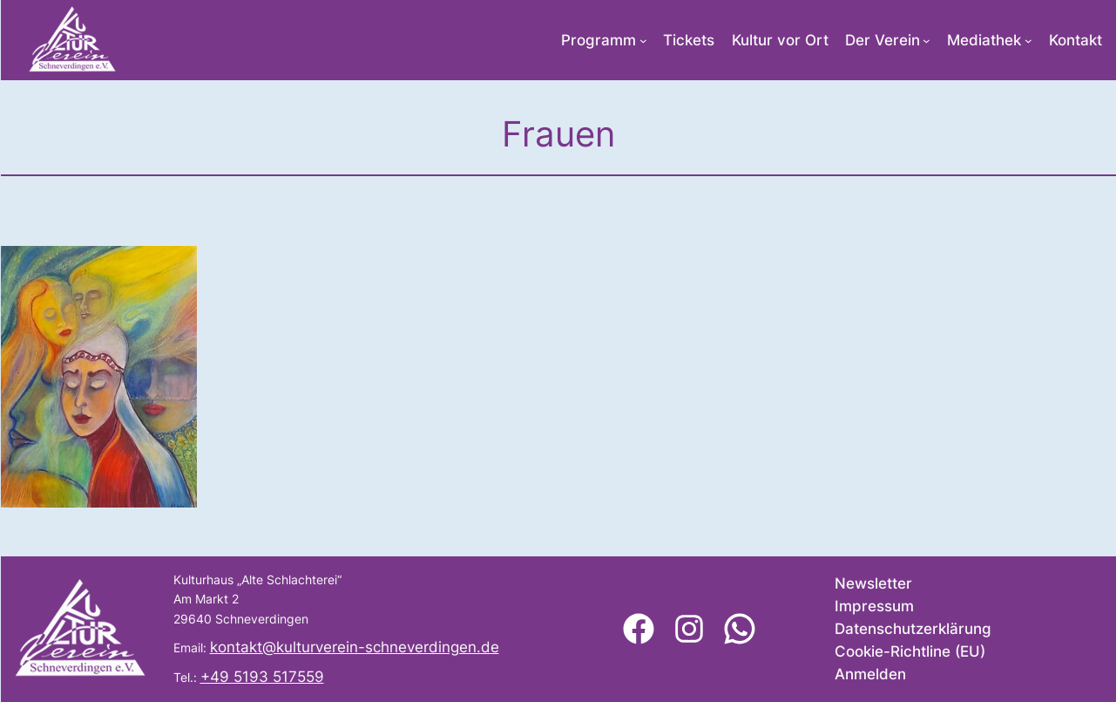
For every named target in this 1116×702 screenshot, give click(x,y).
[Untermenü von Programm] (643, 40)
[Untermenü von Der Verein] (926, 40)
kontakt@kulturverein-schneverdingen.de (354, 647)
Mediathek (984, 40)
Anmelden (870, 674)
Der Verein (882, 40)
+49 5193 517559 (262, 676)
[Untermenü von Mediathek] (1028, 40)
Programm (598, 40)
